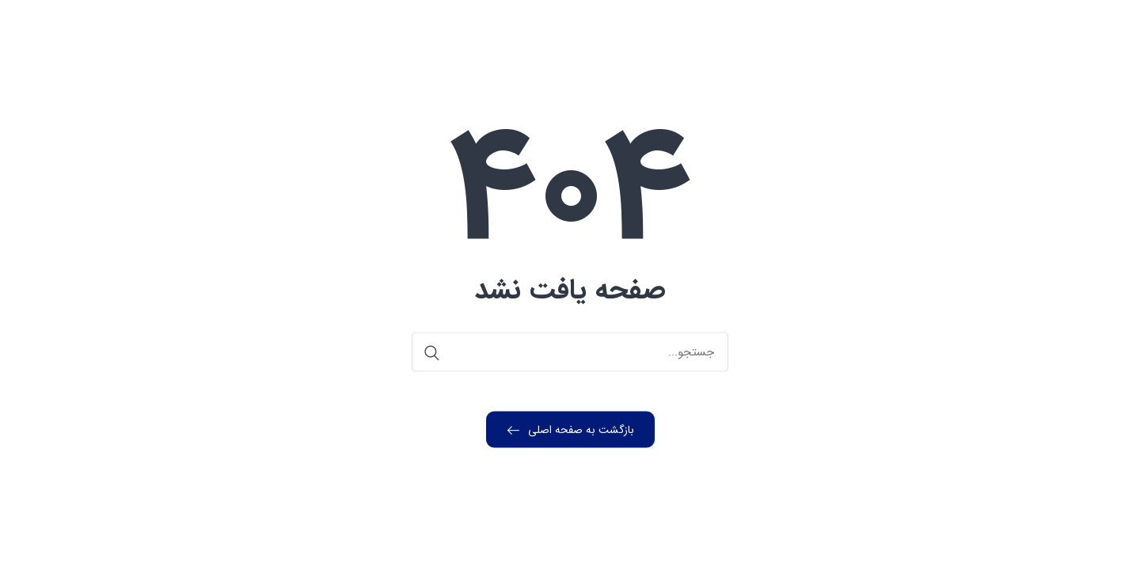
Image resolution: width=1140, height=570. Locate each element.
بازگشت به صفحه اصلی (570, 430)
